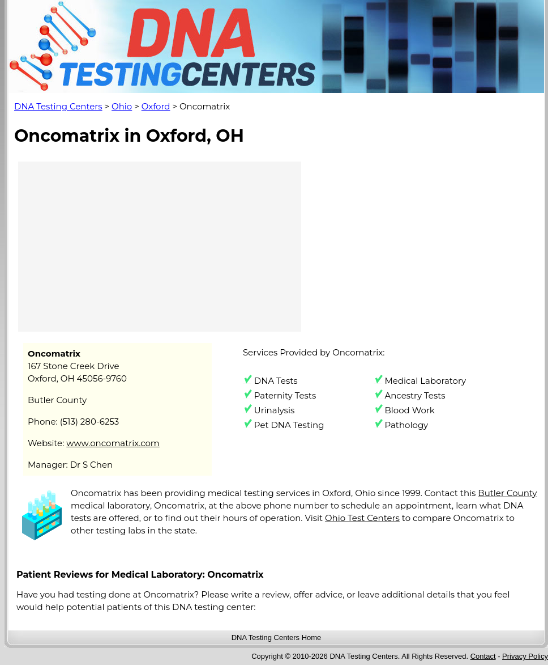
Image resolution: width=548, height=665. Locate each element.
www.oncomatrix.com (113, 443)
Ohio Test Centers (362, 517)
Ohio (122, 106)
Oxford (156, 106)
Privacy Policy (525, 656)
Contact (483, 656)
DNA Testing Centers (58, 106)
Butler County (507, 493)
